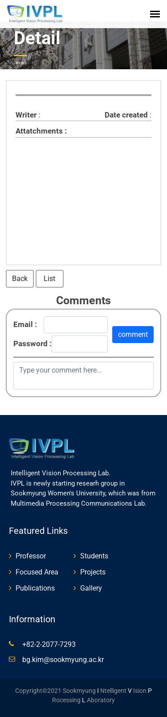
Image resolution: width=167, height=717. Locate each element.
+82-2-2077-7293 (49, 644)
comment (133, 334)
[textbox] (83, 186)
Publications (35, 588)
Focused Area (37, 572)
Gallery (91, 588)
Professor (31, 556)
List (49, 278)
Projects (93, 572)
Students (94, 556)
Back (20, 278)
